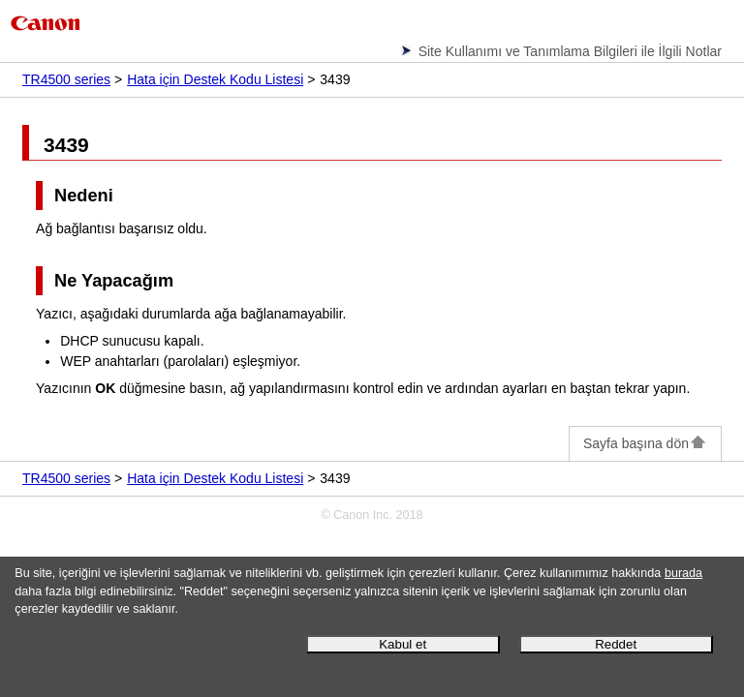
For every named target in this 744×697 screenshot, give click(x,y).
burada (683, 573)
